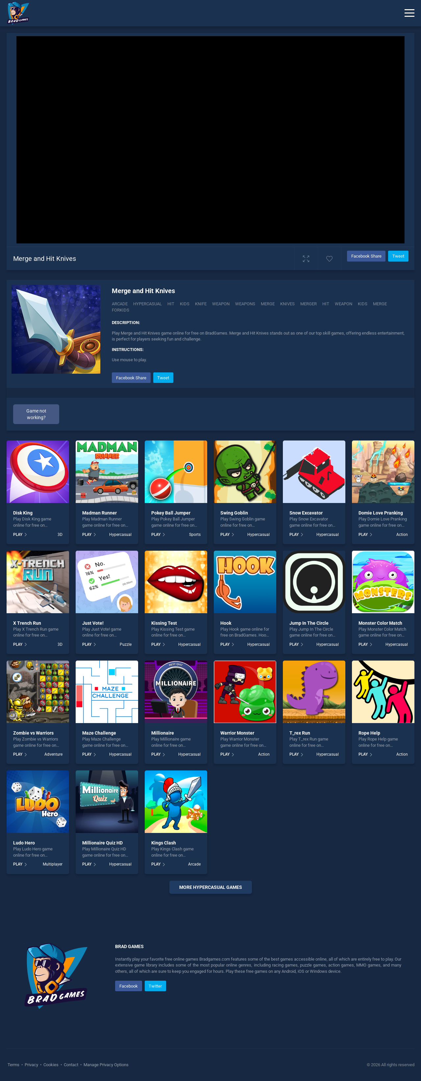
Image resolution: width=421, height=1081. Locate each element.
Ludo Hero (24, 842)
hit (325, 303)
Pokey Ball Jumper (170, 512)
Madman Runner (99, 512)
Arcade (120, 303)
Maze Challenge (99, 733)
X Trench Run (27, 623)
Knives (287, 303)
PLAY (17, 534)
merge (380, 303)
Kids (184, 303)
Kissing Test (164, 623)
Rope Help (369, 733)
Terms (14, 1064)
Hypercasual (147, 303)
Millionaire (162, 733)
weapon (343, 303)
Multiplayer (52, 864)
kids (362, 303)
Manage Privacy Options (106, 1064)
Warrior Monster (237, 733)
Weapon (221, 303)
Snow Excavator (306, 512)
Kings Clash (163, 842)
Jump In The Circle (309, 623)
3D (60, 534)
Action (402, 534)
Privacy (31, 1064)
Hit (170, 303)
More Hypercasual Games (210, 887)
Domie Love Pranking (381, 512)
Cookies (51, 1064)
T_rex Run (299, 733)
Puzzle (126, 644)
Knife (201, 303)
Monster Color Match (380, 623)
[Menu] (409, 13)
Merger (308, 303)
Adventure (53, 754)
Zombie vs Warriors (33, 733)
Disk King (23, 512)
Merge (268, 303)
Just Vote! (93, 623)
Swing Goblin (234, 512)
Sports (195, 534)
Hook (225, 623)
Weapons (245, 303)
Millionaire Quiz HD (102, 842)
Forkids (120, 310)
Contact (71, 1064)
